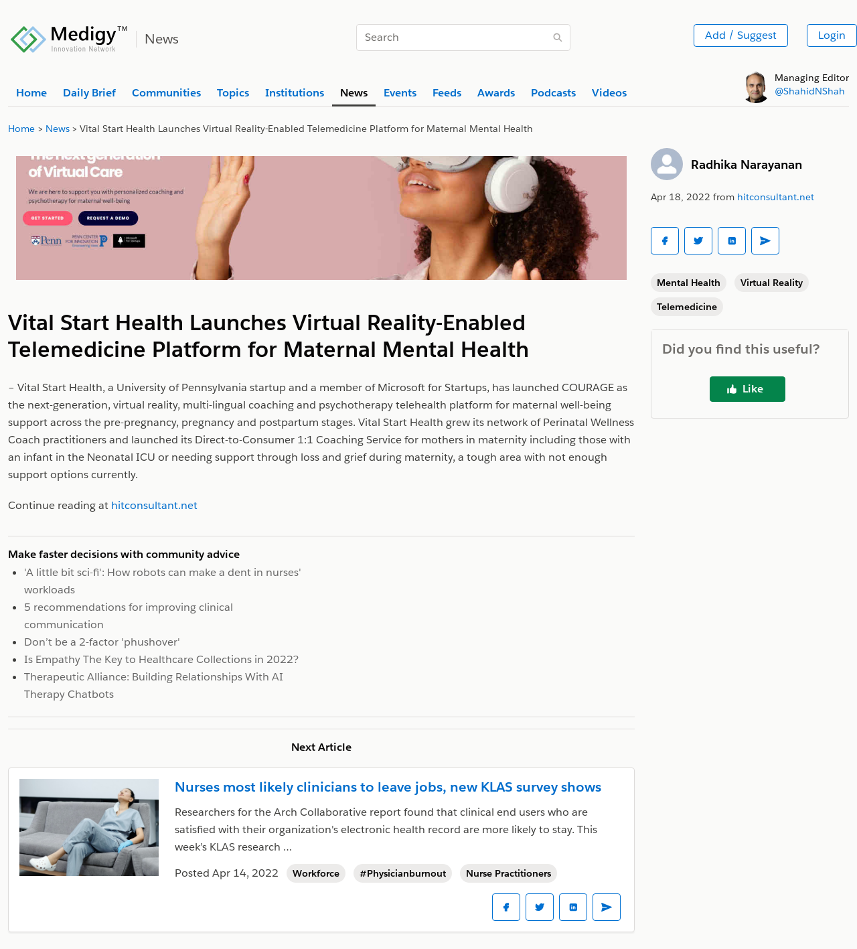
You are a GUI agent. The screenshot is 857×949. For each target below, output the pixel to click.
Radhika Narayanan (746, 164)
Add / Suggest (741, 35)
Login (832, 35)
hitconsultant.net (775, 197)
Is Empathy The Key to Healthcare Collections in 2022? (161, 659)
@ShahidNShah (810, 91)
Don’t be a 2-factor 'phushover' (102, 642)
